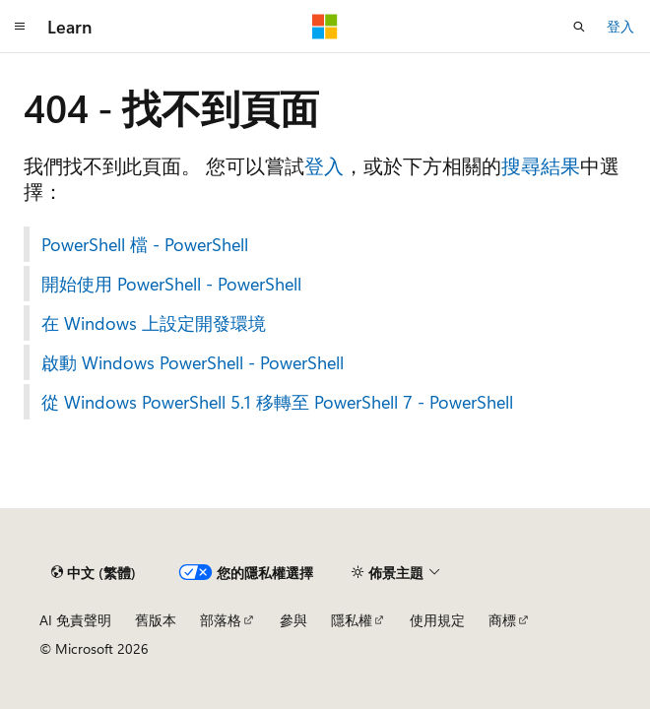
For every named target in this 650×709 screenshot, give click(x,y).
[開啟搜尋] (579, 26)
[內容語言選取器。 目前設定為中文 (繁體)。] (93, 572)
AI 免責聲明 (75, 620)
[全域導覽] (19, 26)
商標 (502, 620)
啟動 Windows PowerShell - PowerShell (192, 362)
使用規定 (437, 620)
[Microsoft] (325, 26)
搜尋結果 (540, 165)
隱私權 (351, 620)
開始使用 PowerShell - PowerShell (171, 283)
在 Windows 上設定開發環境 (153, 323)
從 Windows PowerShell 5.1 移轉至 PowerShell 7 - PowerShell (277, 402)
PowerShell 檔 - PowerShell (144, 244)
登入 (620, 26)
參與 (293, 620)
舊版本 (155, 620)
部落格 (220, 620)
